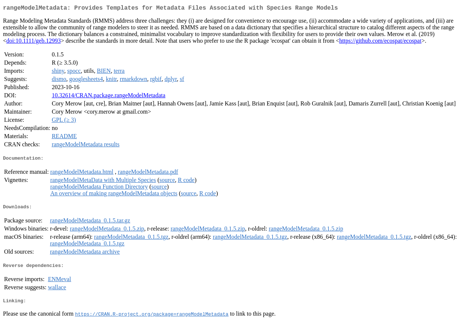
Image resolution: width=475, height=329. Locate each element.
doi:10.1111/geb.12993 (33, 42)
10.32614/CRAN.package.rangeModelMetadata (108, 97)
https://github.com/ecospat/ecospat (380, 42)
